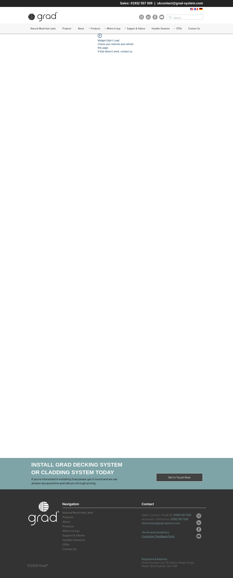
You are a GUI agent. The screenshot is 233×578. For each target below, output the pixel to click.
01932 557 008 (179, 519)
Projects (67, 517)
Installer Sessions (73, 540)
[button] (136, 29)
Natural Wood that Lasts (74, 512)
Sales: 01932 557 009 (136, 3)
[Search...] (184, 18)
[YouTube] (161, 17)
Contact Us (69, 549)
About (66, 521)
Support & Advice (73, 535)
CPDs (65, 544)
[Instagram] (141, 17)
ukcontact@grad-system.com (180, 3)
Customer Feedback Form (158, 536)
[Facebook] (155, 17)
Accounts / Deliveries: (156, 519)
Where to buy (71, 530)
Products (68, 526)
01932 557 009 (182, 515)
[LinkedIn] (148, 17)
